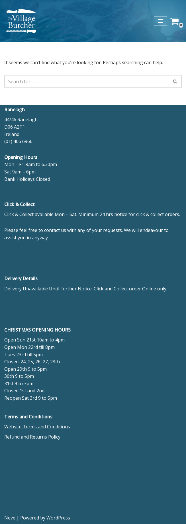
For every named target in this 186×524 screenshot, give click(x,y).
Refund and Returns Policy (32, 437)
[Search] (86, 81)
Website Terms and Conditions (37, 427)
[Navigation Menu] (160, 21)
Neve (9, 518)
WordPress (58, 518)
